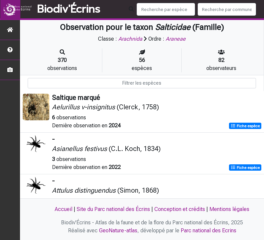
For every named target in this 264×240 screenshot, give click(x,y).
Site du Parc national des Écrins (113, 209)
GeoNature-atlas (118, 230)
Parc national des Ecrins (208, 230)
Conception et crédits (179, 209)
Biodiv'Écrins (68, 9)
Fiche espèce (245, 126)
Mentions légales (229, 209)
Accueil (63, 209)
